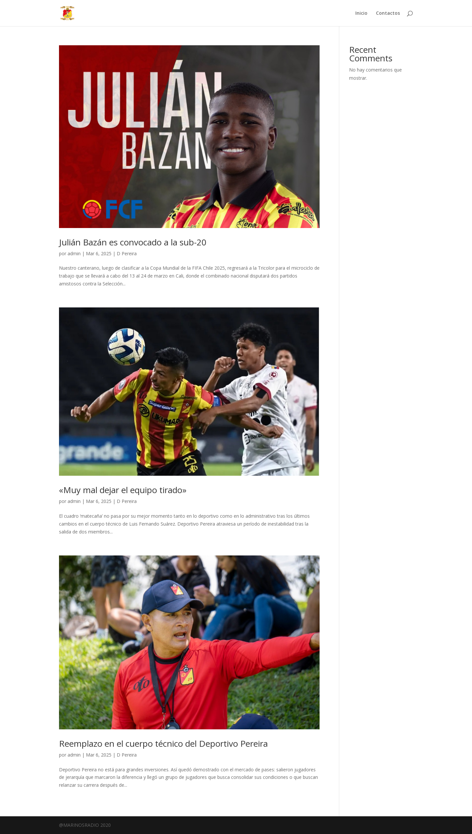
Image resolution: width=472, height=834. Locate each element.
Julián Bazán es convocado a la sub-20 (132, 242)
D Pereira (127, 253)
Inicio (361, 13)
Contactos (388, 13)
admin (74, 253)
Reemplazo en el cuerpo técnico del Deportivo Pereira (163, 743)
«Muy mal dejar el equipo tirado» (123, 490)
